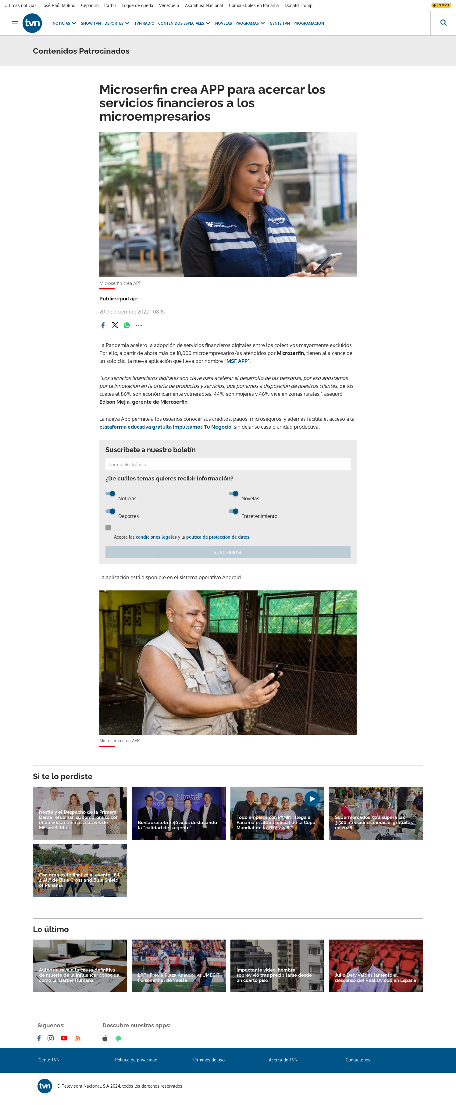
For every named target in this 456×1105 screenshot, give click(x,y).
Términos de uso (208, 1059)
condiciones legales (156, 537)
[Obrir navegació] (15, 23)
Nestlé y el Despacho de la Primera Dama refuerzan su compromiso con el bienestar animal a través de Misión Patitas (79, 820)
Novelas (223, 23)
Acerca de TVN (283, 1059)
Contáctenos (358, 1059)
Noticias (65, 23)
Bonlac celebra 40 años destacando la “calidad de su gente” (177, 825)
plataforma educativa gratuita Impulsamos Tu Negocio (165, 426)
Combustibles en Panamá (254, 5)
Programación (309, 23)
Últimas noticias (21, 5)
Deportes (118, 23)
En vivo (443, 5)
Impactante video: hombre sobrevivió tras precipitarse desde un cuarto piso (274, 975)
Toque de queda (137, 5)
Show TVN (91, 23)
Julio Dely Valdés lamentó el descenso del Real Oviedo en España (375, 978)
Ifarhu (110, 5)
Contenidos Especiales (185, 23)
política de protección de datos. (218, 537)
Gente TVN (280, 23)
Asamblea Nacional (204, 5)
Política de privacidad (136, 1059)
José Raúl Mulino (58, 5)
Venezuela (169, 5)
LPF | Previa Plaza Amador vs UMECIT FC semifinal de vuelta (178, 978)
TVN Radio (144, 23)
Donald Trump (298, 5)
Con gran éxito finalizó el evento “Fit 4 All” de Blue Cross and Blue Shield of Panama (79, 880)
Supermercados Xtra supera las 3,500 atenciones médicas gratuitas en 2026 (374, 823)
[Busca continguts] (443, 23)
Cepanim (89, 5)
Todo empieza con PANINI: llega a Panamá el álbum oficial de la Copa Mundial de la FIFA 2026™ (276, 823)
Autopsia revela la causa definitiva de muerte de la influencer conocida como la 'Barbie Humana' (79, 975)
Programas (251, 23)
